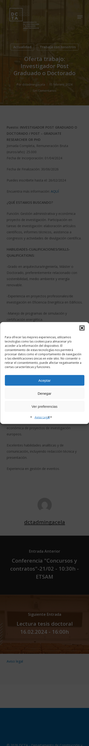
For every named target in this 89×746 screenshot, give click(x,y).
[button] (82, 328)
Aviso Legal (42, 417)
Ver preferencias (44, 406)
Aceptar (44, 380)
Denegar (45, 393)
